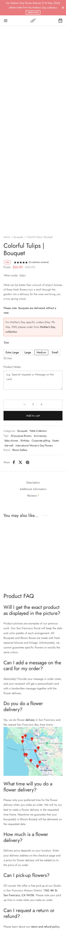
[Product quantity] (33, 404)
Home (7, 237)
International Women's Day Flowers (34, 445)
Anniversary (40, 436)
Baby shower (11, 440)
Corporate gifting (41, 440)
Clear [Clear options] (9, 358)
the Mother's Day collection (43, 7)
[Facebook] (14, 462)
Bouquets (18, 237)
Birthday (25, 440)
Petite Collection (38, 431)
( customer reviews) (39, 262)
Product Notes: (12, 367)
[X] (20, 462)
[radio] (12, 352)
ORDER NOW (33, 12)
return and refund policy (45, 927)
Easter (55, 440)
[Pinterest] (27, 462)
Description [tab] (33, 482)
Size (6, 342)
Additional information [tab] (33, 489)
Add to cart (33, 416)
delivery (30, 720)
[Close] (63, 7)
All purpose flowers (21, 436)
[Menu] (6, 20)
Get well (9, 445)
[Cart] (60, 21)
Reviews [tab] (33, 495)
